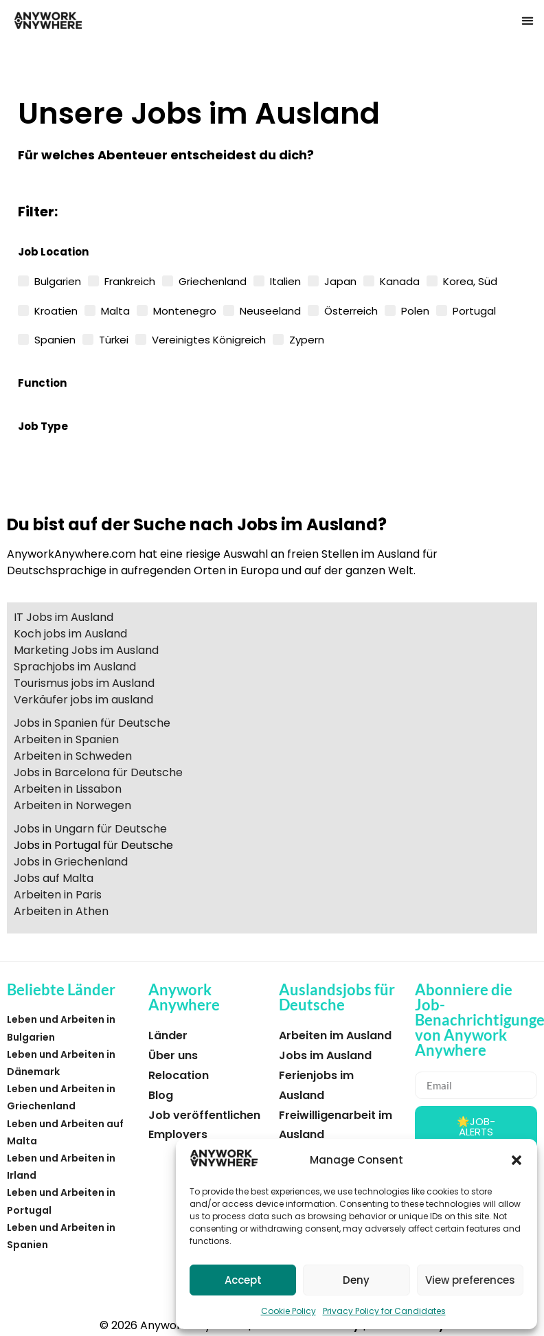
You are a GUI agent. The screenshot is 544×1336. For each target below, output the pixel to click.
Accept (243, 1280)
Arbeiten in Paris (58, 895)
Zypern (306, 338)
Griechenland (213, 280)
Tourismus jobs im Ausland (84, 683)
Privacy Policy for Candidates (384, 1311)
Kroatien (56, 310)
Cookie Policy (288, 1311)
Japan (340, 280)
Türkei (113, 338)
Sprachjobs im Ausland (75, 667)
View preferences (470, 1280)
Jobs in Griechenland (71, 862)
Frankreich (129, 280)
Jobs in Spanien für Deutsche (92, 723)
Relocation (178, 1075)
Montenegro (184, 310)
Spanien (55, 338)
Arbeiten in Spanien (66, 739)
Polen (415, 310)
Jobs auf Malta (53, 878)
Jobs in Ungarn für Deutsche (90, 829)
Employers (177, 1134)
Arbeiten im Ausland (335, 1035)
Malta (115, 310)
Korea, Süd (470, 280)
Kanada (400, 280)
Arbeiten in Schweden (73, 756)
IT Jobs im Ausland (63, 617)
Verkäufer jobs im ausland (83, 699)
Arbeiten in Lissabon (68, 789)
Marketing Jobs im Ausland (86, 650)
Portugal (474, 310)
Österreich (351, 310)
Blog (160, 1095)
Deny (356, 1280)
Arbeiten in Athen (61, 911)
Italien (285, 280)
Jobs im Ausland (325, 1055)
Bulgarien (57, 280)
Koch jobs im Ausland (70, 634)
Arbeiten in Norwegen (72, 805)
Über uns (173, 1055)
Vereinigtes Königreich (209, 338)
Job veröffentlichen (204, 1115)
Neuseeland (270, 310)
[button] (516, 1160)
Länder (168, 1035)
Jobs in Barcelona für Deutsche (98, 772)
